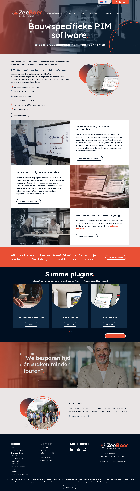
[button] (69, 331)
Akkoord (69, 487)
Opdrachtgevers (17, 458)
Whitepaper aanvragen (19, 474)
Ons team (95, 13)
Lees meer (31, 324)
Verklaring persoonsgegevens (27, 482)
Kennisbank (15, 461)
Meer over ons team (79, 416)
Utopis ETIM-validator (28, 201)
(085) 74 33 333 (46, 458)
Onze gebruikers (78, 13)
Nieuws (13, 469)
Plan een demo (20, 115)
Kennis (109, 13)
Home (13, 448)
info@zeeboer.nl (46, 461)
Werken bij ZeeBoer (18, 466)
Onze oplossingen (55, 13)
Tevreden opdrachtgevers (89, 158)
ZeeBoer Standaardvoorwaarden (57, 482)
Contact (122, 13)
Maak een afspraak (86, 236)
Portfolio (14, 456)
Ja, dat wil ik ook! (116, 257)
